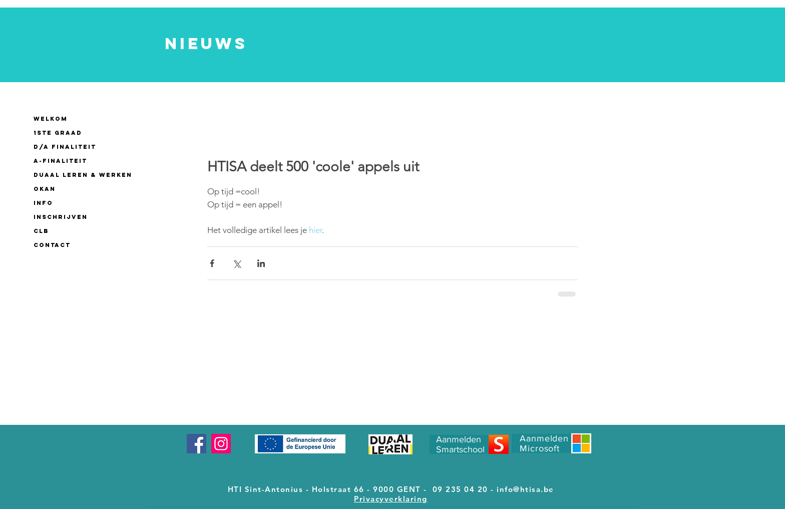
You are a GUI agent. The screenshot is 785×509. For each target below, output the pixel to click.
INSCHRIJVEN (61, 216)
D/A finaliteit (65, 146)
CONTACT (52, 244)
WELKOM (51, 118)
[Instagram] (221, 443)
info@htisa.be (525, 489)
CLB (41, 230)
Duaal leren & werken (83, 174)
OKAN (45, 188)
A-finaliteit (60, 160)
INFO (43, 202)
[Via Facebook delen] (212, 263)
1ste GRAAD (58, 132)
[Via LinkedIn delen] (261, 263)
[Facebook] (196, 443)
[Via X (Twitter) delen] (236, 263)
